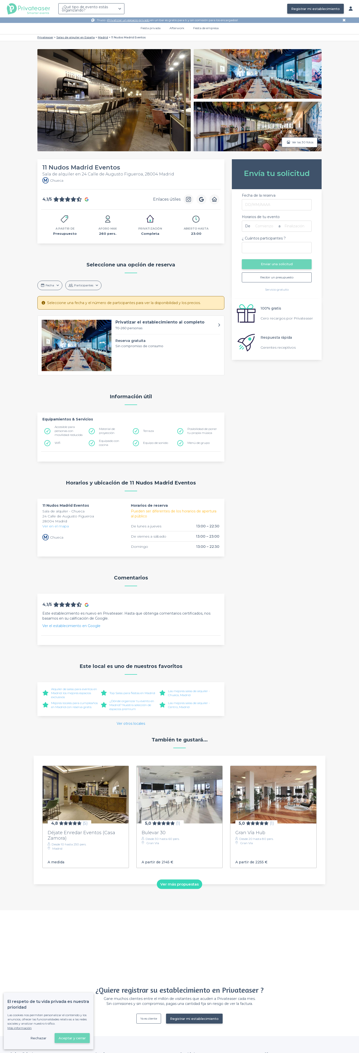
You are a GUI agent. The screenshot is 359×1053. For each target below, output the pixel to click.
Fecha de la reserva (258, 195)
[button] (130, 345)
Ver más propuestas (179, 884)
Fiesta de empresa (206, 28)
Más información (19, 1028)
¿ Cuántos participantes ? (264, 238)
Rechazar (38, 1038)
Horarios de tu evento (261, 217)
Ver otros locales (131, 723)
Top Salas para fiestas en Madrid (132, 693)
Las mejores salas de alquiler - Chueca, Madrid (189, 693)
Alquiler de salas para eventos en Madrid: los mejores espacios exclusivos (74, 693)
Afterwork (177, 28)
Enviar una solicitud (277, 264)
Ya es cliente (148, 1018)
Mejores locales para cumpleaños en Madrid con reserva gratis (74, 705)
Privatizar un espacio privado (128, 20)
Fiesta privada (151, 28)
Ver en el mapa (55, 526)
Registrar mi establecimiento (315, 9)
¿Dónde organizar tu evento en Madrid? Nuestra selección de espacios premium (131, 705)
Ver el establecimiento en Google (71, 626)
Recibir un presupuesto (276, 277)
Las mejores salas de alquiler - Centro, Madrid (189, 705)
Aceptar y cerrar (72, 1038)
